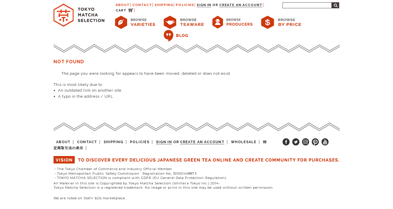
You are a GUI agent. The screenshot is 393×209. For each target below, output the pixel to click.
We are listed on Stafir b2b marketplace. (90, 198)
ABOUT (123, 5)
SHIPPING (164, 5)
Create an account (240, 5)
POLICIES (185, 5)
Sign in (204, 5)
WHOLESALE (243, 142)
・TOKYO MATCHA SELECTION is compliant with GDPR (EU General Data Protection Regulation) (140, 178)
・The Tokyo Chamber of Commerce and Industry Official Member (113, 169)
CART (121, 10)
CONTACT (142, 5)
